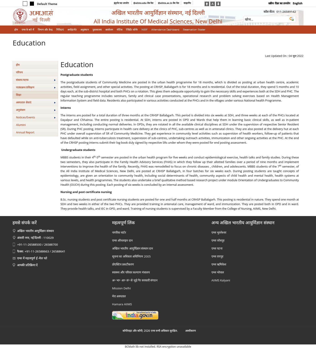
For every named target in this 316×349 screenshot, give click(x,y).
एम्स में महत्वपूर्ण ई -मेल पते (32, 258)
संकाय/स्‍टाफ (36, 80)
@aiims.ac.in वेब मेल (168, 3)
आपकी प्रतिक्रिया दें (27, 265)
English (298, 3)
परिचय (19, 72)
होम (18, 65)
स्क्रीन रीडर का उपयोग (279, 3)
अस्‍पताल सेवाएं (36, 102)
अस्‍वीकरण (190, 331)
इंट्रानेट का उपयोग (122, 3)
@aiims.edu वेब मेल (144, 3)
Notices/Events (36, 117)
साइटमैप (187, 3)
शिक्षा (18, 95)
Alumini (21, 125)
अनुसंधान (36, 110)
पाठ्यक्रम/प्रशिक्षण (36, 87)
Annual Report (25, 132)
